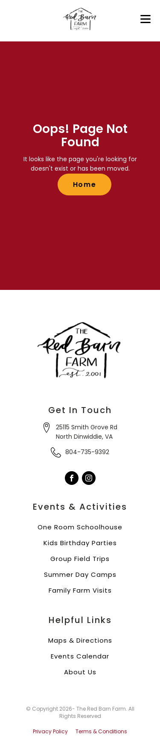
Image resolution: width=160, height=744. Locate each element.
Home (84, 184)
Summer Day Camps (80, 574)
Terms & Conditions (101, 731)
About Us (80, 671)
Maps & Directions (80, 640)
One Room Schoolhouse (80, 527)
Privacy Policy (50, 731)
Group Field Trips (80, 558)
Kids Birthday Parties (80, 542)
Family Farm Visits (80, 590)
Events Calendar (80, 656)
